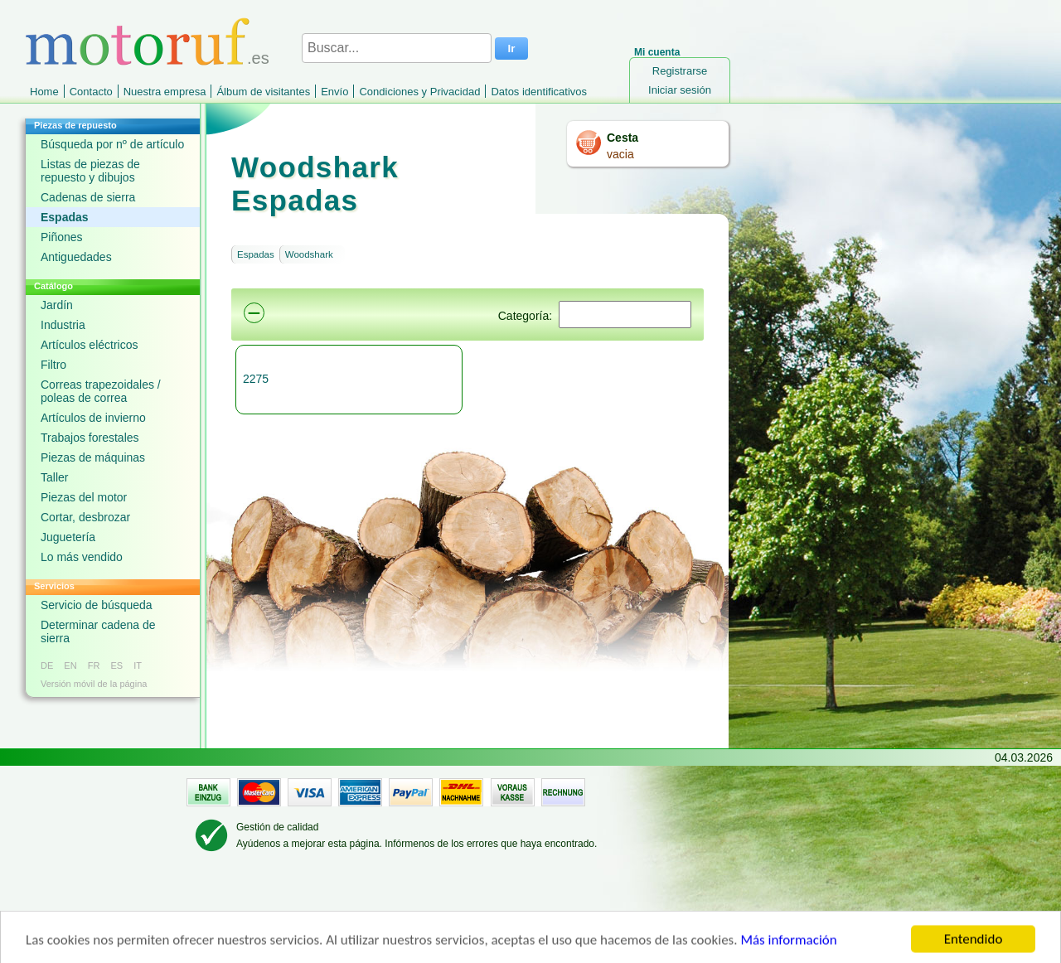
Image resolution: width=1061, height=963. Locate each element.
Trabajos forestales (90, 437)
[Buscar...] (397, 48)
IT (137, 665)
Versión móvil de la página (94, 684)
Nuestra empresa (165, 91)
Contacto (91, 91)
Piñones (62, 237)
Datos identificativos (539, 91)
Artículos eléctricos (89, 344)
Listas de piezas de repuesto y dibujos (90, 170)
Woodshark (309, 254)
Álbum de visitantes (263, 91)
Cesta (622, 137)
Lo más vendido (82, 557)
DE (47, 665)
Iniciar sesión (679, 90)
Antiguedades (76, 257)
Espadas (65, 217)
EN (70, 665)
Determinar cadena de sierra (98, 631)
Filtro (53, 364)
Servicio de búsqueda (97, 605)
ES (116, 665)
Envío (334, 91)
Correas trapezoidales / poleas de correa (101, 391)
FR (94, 665)
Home (44, 91)
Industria (63, 324)
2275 (256, 378)
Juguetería (68, 537)
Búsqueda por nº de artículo (112, 144)
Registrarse (679, 71)
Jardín (57, 305)
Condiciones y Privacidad (419, 91)
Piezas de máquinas (93, 457)
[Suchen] (625, 314)
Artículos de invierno (93, 417)
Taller (54, 477)
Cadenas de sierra (88, 197)
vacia (620, 154)
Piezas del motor (84, 497)
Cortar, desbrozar (85, 517)
